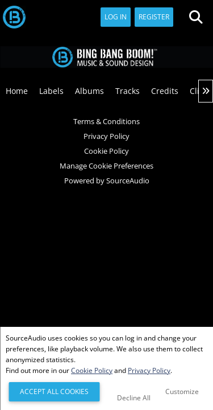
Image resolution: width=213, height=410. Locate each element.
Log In (116, 17)
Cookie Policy (106, 151)
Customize (182, 391)
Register (154, 17)
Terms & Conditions (106, 121)
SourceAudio (127, 180)
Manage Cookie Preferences (106, 166)
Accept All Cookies (54, 391)
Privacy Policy (106, 136)
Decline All (134, 398)
